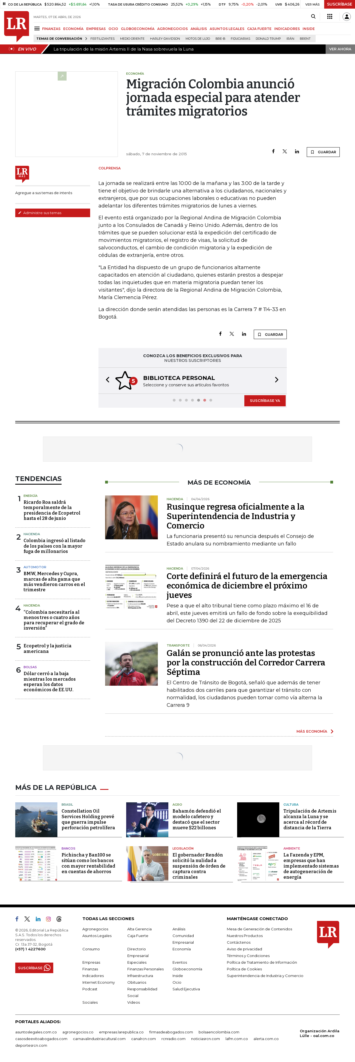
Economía (182, 949)
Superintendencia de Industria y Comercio (265, 975)
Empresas (91, 962)
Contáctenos (238, 942)
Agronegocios (95, 929)
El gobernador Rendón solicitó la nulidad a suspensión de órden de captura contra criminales (199, 866)
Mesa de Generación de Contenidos (259, 929)
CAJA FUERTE (259, 29)
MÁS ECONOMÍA (311, 731)
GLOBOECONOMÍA (137, 29)
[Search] (313, 16)
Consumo (91, 949)
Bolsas (30, 667)
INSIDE (309, 29)
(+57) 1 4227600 (30, 949)
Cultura (290, 804)
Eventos (180, 962)
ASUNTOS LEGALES (227, 29)
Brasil (67, 804)
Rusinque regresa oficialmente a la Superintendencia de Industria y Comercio (236, 516)
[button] (105, 381)
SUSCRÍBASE (339, 4)
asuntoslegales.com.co (36, 1032)
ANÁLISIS (199, 29)
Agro (177, 804)
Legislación (183, 848)
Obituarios (136, 982)
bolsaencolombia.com (219, 1032)
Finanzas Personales (145, 969)
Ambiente (291, 848)
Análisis (179, 929)
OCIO (113, 29)
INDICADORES (287, 29)
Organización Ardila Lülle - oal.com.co (319, 1033)
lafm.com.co (236, 1038)
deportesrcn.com (31, 1045)
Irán (290, 39)
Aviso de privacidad (244, 949)
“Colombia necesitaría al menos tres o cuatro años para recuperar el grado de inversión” (54, 620)
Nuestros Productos (245, 935)
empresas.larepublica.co (121, 1032)
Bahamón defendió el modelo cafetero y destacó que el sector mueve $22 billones (197, 819)
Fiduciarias (240, 39)
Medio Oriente (132, 39)
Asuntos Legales (96, 935)
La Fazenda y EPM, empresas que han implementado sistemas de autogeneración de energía (311, 866)
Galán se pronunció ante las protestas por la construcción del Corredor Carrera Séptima (246, 662)
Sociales (90, 1002)
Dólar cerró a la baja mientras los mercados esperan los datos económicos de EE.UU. (50, 681)
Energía (30, 496)
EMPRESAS (96, 29)
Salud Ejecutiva (186, 989)
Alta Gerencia (139, 929)
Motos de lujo (198, 39)
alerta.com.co (266, 1038)
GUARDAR (323, 152)
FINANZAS (51, 29)
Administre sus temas (39, 213)
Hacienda (32, 534)
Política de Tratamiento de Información (262, 962)
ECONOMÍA (73, 29)
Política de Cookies (244, 969)
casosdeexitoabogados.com (41, 1038)
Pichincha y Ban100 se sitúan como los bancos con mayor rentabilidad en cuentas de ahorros (88, 863)
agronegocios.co (77, 1032)
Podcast (89, 989)
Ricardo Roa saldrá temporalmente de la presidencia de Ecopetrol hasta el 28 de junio (52, 510)
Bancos (68, 848)
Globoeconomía (187, 969)
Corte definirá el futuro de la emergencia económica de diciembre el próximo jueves (247, 585)
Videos (133, 1002)
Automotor (35, 567)
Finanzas (90, 969)
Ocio (177, 982)
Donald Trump (268, 39)
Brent (305, 39)
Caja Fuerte (137, 935)
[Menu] (38, 28)
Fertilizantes (102, 39)
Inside (178, 975)
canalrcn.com (143, 1038)
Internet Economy (98, 982)
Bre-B (220, 39)
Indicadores (93, 975)
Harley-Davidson (165, 39)
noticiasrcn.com (205, 1038)
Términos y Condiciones (248, 955)
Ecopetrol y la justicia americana (48, 648)
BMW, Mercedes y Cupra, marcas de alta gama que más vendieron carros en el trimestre (54, 581)
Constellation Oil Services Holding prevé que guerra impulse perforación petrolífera (88, 819)
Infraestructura (140, 975)
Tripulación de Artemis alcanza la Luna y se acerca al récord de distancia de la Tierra (309, 819)
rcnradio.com (173, 1038)
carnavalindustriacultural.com (99, 1038)
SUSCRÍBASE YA (265, 400)
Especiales (136, 962)
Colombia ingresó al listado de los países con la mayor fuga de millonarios (54, 546)
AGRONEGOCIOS (172, 29)
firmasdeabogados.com (171, 1032)
